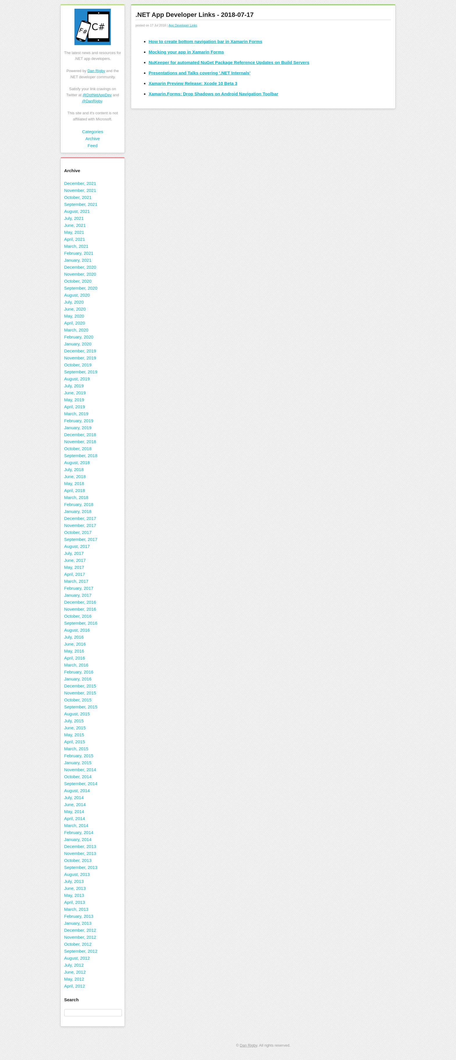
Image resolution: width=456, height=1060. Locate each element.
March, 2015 (76, 748)
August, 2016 (77, 630)
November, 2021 (80, 190)
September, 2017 (80, 539)
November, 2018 (80, 441)
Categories (92, 131)
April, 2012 (74, 986)
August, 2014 (77, 790)
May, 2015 (74, 734)
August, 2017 (77, 546)
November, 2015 (80, 692)
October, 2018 (78, 448)
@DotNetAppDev (97, 95)
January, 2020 (78, 343)
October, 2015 (78, 699)
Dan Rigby (96, 71)
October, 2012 (78, 944)
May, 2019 (74, 399)
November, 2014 (80, 769)
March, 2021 (76, 246)
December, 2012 (80, 930)
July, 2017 (74, 553)
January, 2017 (78, 595)
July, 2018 (74, 469)
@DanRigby (92, 101)
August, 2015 (77, 713)
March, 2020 (76, 329)
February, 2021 (79, 253)
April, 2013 (74, 902)
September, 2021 (80, 204)
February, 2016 (79, 671)
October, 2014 (78, 776)
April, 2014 (74, 818)
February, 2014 (79, 832)
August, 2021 (77, 211)
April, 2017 (74, 574)
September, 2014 (80, 783)
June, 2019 (75, 392)
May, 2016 (74, 651)
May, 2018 (74, 483)
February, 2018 (79, 504)
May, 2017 (74, 567)
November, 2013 (80, 853)
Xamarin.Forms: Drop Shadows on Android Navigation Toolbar (213, 93)
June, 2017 (75, 560)
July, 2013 (74, 881)
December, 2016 (80, 602)
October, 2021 (78, 197)
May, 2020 (74, 315)
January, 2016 (78, 678)
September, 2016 (80, 623)
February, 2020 (79, 336)
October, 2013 (78, 860)
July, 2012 (74, 965)
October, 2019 (78, 364)
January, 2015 (78, 762)
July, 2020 (74, 302)
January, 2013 (78, 923)
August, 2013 (77, 874)
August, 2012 (77, 958)
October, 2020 (78, 281)
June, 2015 (75, 727)
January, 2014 (78, 839)
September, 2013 (80, 867)
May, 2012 (74, 979)
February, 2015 (79, 755)
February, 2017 (79, 588)
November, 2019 (80, 357)
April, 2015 (74, 741)
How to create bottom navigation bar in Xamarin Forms (205, 41)
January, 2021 (78, 260)
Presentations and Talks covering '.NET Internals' (199, 72)
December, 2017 (80, 518)
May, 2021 (74, 232)
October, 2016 (78, 616)
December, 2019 (80, 350)
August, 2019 (77, 378)
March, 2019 (76, 413)
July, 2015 (74, 720)
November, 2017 (80, 525)
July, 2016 (74, 637)
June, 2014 (75, 804)
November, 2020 (80, 274)
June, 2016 (75, 644)
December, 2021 (80, 183)
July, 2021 (74, 218)
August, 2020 (77, 295)
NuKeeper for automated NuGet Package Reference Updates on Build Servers (229, 62)
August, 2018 (77, 462)
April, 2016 (74, 657)
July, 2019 (74, 385)
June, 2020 (75, 309)
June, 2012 (75, 972)
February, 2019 (79, 420)
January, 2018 (78, 511)
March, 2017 (76, 581)
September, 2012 (80, 951)
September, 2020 (80, 288)
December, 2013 (80, 846)
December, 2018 (80, 434)
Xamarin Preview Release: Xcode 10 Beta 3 (193, 83)
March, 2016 (76, 664)
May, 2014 (74, 811)
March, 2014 (76, 825)
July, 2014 (74, 797)
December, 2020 (80, 267)
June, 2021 (75, 225)
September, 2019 (80, 371)
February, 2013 (79, 916)
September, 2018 (80, 455)
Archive (92, 138)
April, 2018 (74, 490)
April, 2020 (74, 322)
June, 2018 (75, 476)
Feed (92, 145)
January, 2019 (78, 427)
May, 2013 (74, 895)
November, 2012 (80, 937)
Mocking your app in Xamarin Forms (186, 51)
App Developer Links (182, 25)
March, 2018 (76, 497)
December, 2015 (80, 685)
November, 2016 (80, 609)
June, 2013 (75, 888)
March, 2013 (76, 909)
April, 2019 (74, 406)
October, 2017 (78, 532)
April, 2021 (74, 239)
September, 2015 (80, 706)
